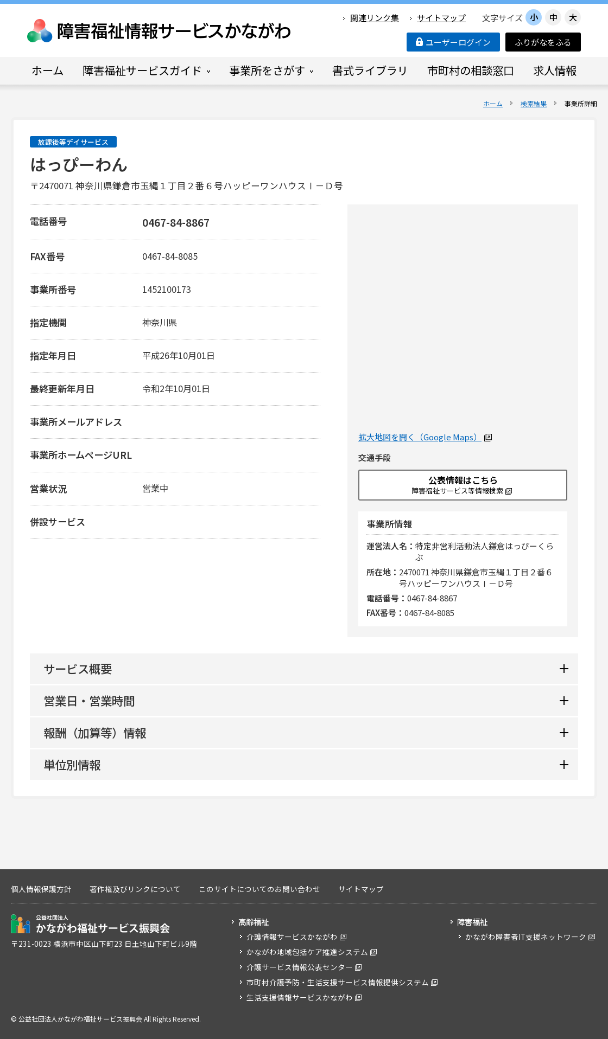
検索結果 (534, 103)
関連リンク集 (374, 18)
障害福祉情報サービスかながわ (159, 30)
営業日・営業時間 (89, 700)
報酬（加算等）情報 (94, 732)
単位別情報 (71, 764)
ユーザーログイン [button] (453, 42)
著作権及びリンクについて (135, 888)
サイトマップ (441, 18)
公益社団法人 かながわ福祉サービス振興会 (90, 923)
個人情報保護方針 (41, 888)
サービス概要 (77, 668)
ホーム (493, 103)
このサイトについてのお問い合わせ (259, 888)
